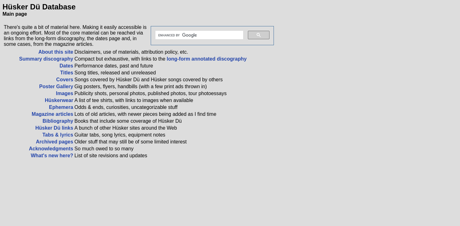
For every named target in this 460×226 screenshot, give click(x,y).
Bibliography (58, 121)
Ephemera (61, 107)
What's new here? (52, 155)
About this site (56, 52)
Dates (66, 65)
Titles (66, 72)
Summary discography (46, 59)
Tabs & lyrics (57, 134)
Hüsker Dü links (54, 128)
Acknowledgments (51, 148)
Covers (64, 79)
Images (64, 93)
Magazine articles (52, 114)
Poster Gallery (56, 86)
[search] (198, 35)
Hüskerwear (59, 100)
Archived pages (54, 141)
